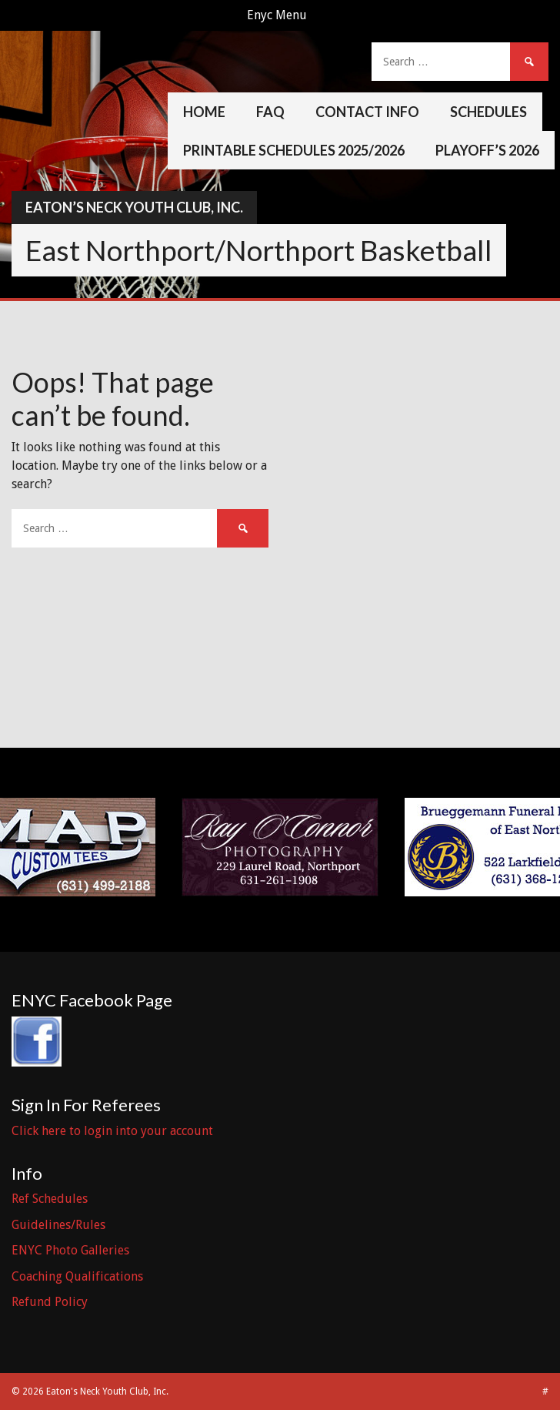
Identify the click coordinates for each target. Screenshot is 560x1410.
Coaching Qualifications (77, 1276)
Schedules (488, 111)
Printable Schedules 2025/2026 (294, 150)
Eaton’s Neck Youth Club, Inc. (134, 207)
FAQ (270, 111)
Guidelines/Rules (58, 1224)
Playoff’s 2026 (487, 150)
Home (204, 111)
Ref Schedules (50, 1198)
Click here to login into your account (112, 1131)
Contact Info (367, 111)
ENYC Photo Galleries (70, 1250)
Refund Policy (50, 1301)
